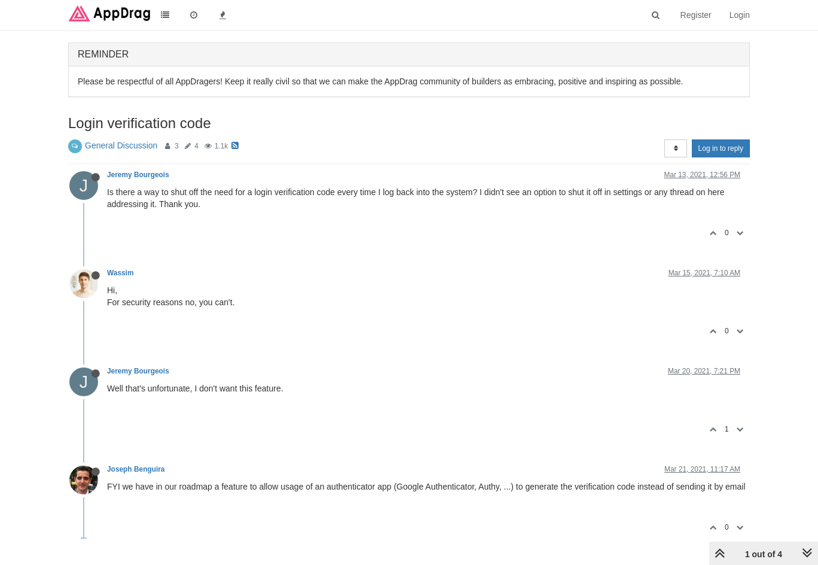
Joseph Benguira (135, 469)
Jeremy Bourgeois (138, 175)
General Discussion (121, 145)
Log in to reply (720, 148)
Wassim (120, 273)
